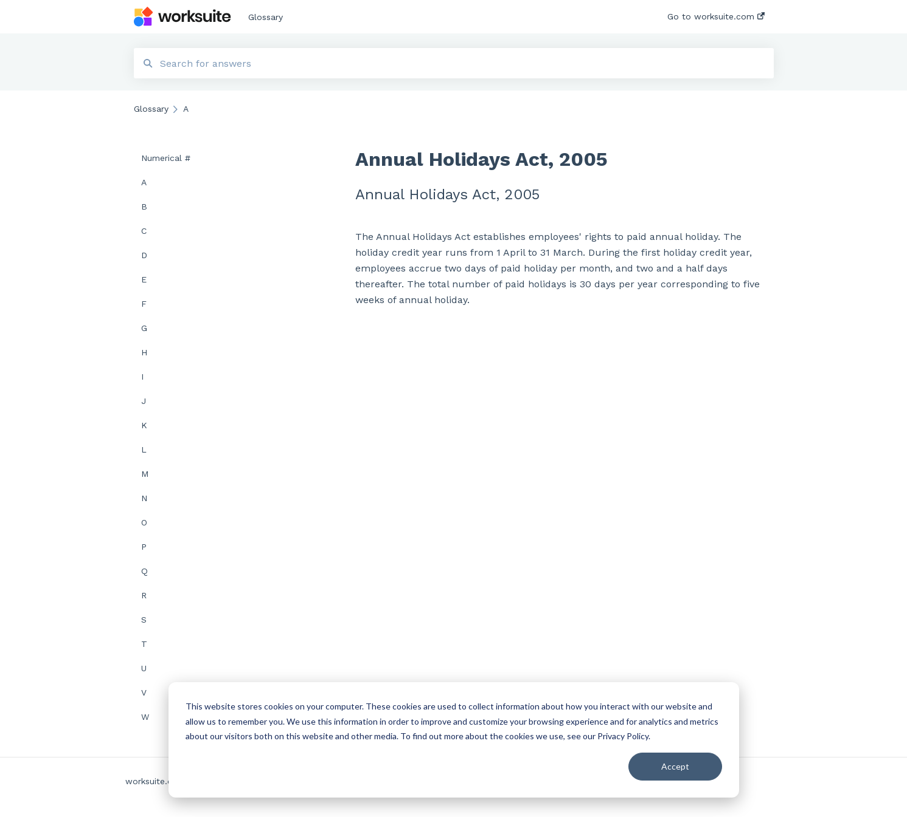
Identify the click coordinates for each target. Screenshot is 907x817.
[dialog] (454, 740)
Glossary (265, 17)
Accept (675, 766)
